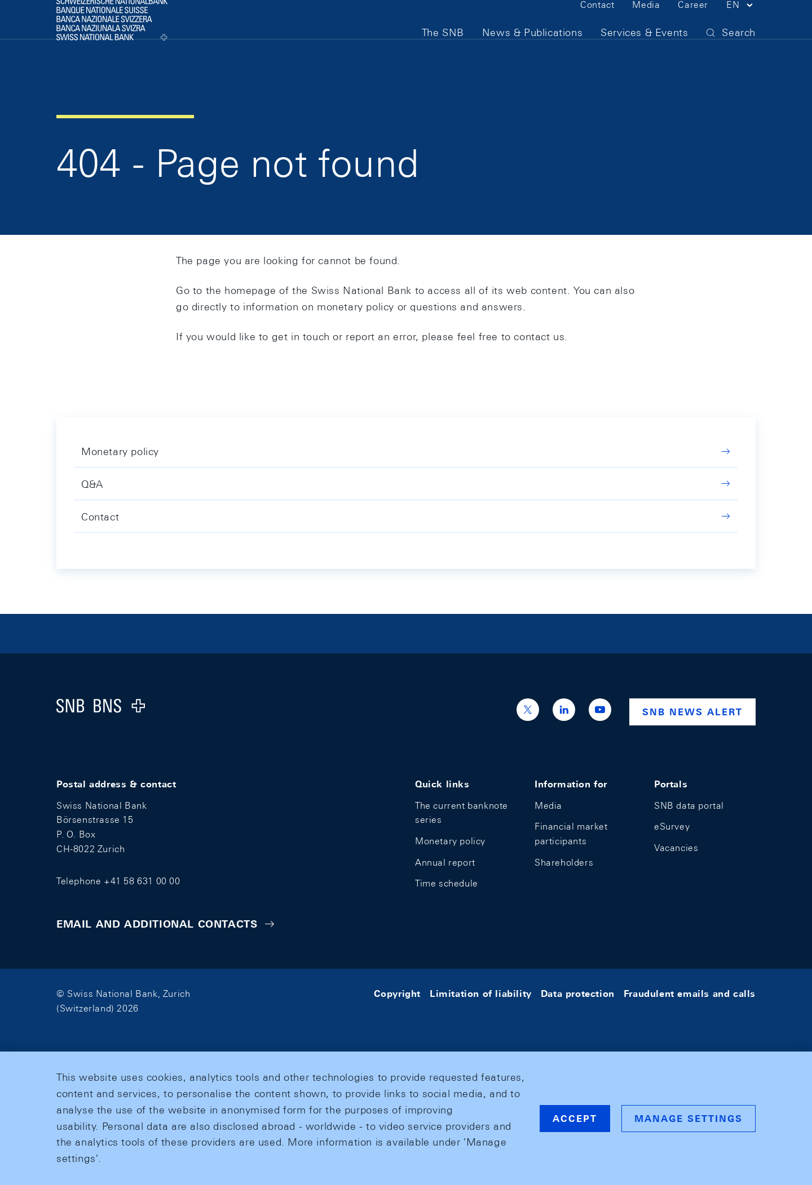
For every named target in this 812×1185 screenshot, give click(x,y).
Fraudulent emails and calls (690, 993)
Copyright (397, 993)
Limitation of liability (481, 993)
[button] (741, 27)
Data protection (578, 993)
